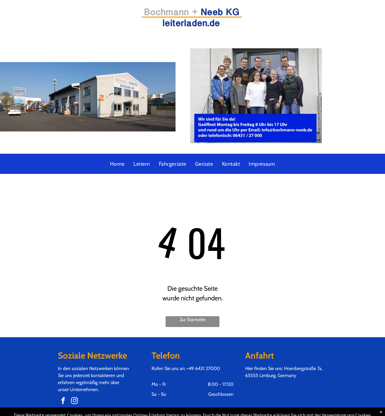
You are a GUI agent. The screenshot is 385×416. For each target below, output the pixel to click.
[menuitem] (117, 163)
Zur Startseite (192, 319)
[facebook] (63, 401)
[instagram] (74, 401)
